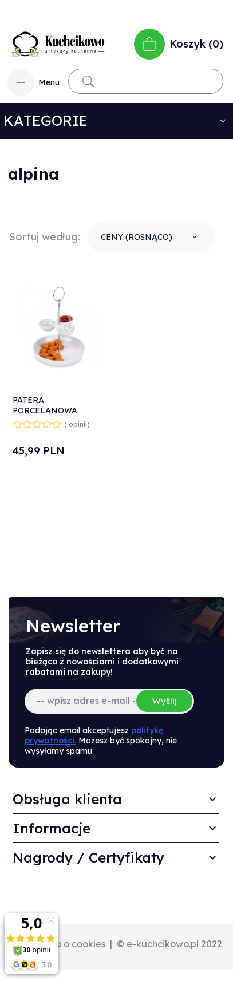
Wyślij (164, 700)
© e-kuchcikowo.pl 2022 (169, 944)
